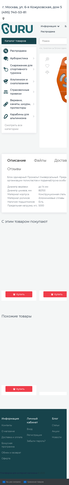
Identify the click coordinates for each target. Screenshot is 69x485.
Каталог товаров (15, 40)
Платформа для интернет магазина (18, 473)
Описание (16, 160)
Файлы (40, 160)
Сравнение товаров (35, 482)
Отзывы (14, 169)
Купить (20, 294)
